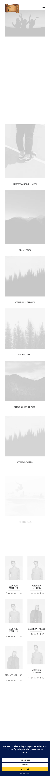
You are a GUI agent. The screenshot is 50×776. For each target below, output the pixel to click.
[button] (44, 8)
